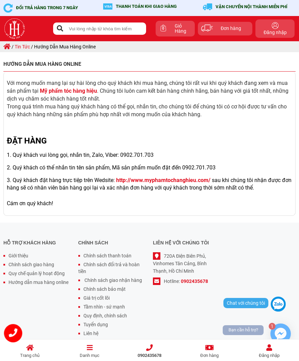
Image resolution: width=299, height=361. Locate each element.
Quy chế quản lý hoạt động (37, 273)
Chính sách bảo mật (104, 289)
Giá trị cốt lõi (96, 298)
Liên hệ (90, 333)
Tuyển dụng (95, 324)
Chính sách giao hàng (31, 264)
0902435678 (149, 351)
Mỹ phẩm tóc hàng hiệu (68, 91)
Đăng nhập (269, 351)
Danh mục (90, 351)
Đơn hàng (209, 351)
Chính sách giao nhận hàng (112, 280)
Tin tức (22, 46)
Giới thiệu (18, 255)
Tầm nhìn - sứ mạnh (104, 307)
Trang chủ (30, 351)
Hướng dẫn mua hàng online (38, 282)
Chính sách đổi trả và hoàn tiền (109, 268)
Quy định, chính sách (105, 315)
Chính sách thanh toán (107, 255)
